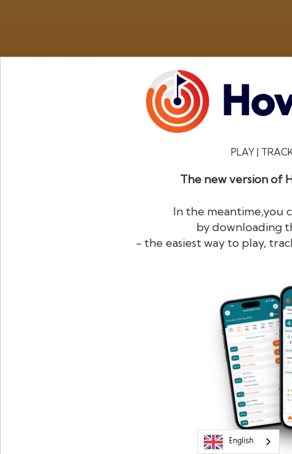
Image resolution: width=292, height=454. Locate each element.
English (229, 442)
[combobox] (238, 441)
